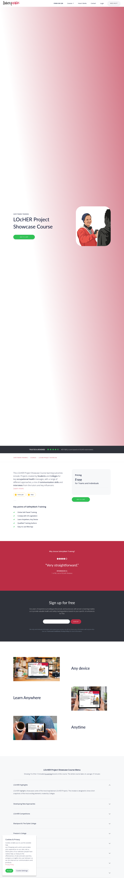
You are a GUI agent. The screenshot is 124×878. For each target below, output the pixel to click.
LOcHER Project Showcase (48, 457)
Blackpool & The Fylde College (28, 830)
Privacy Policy (65, 631)
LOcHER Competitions (24, 818)
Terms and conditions (53, 631)
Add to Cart (24, 237)
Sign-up (75, 621)
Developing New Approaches (27, 806)
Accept (9, 870)
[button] (58, 3)
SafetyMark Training (20, 457)
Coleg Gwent (19, 865)
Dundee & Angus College (25, 853)
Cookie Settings (22, 870)
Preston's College (22, 841)
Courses (33, 457)
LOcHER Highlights (22, 785)
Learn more (18, 488)
